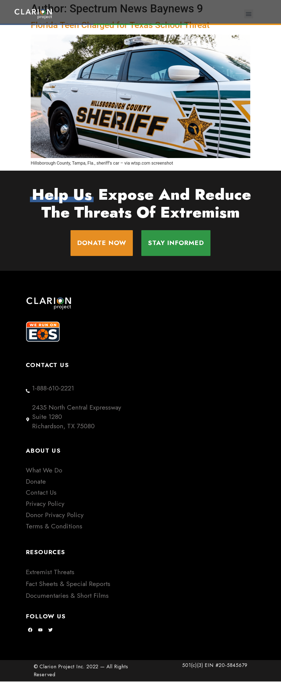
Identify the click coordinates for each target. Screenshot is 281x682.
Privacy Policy (45, 504)
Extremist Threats (50, 572)
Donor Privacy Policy (55, 515)
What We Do (44, 470)
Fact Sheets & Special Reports (68, 584)
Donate (36, 481)
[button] (248, 13)
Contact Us (41, 493)
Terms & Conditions (54, 526)
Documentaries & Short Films (67, 596)
